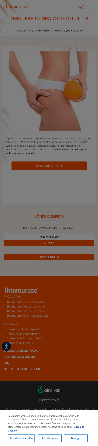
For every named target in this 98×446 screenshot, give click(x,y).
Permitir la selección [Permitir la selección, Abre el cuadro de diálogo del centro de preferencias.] (21, 438)
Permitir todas (50, 438)
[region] (49, 428)
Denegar (75, 438)
